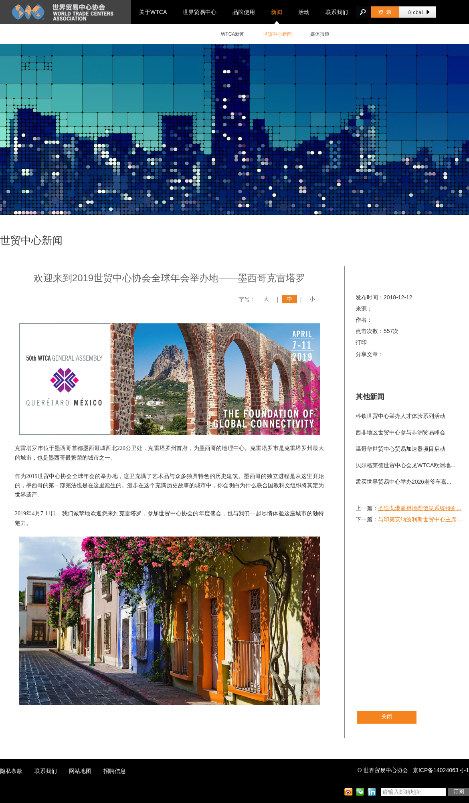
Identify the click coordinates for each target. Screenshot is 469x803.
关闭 (386, 716)
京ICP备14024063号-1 (441, 770)
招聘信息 (114, 771)
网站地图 (80, 771)
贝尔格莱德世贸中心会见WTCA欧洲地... (405, 465)
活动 (303, 12)
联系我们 (336, 12)
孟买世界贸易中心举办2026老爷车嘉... (403, 481)
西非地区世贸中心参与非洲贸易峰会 (400, 432)
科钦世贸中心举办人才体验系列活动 (400, 416)
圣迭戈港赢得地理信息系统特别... (419, 508)
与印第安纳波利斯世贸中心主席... (419, 519)
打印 (361, 342)
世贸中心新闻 (277, 34)
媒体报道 (320, 34)
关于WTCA (153, 12)
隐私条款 (11, 771)
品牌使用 (243, 12)
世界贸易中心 (199, 12)
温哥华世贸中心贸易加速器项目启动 (400, 449)
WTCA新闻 (233, 34)
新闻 (276, 12)
